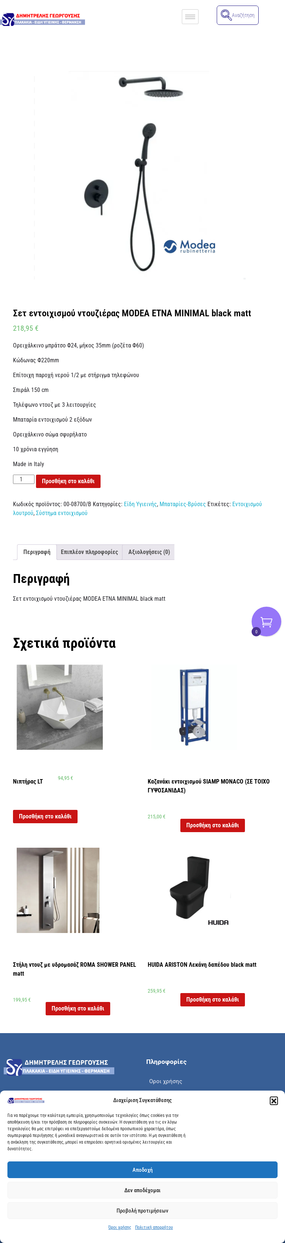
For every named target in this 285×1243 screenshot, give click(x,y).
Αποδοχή (142, 1170)
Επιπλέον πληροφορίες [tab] (89, 551)
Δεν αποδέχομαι (142, 1190)
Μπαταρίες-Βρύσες (183, 504)
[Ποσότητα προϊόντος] (24, 479)
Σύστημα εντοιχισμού (62, 513)
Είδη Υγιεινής (140, 504)
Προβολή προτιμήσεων (142, 1210)
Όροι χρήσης (119, 1227)
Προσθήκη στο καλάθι (68, 481)
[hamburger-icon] (190, 16)
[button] (274, 1100)
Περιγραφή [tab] (36, 551)
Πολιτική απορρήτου (154, 1227)
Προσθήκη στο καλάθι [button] (45, 816)
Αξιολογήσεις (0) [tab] (149, 551)
